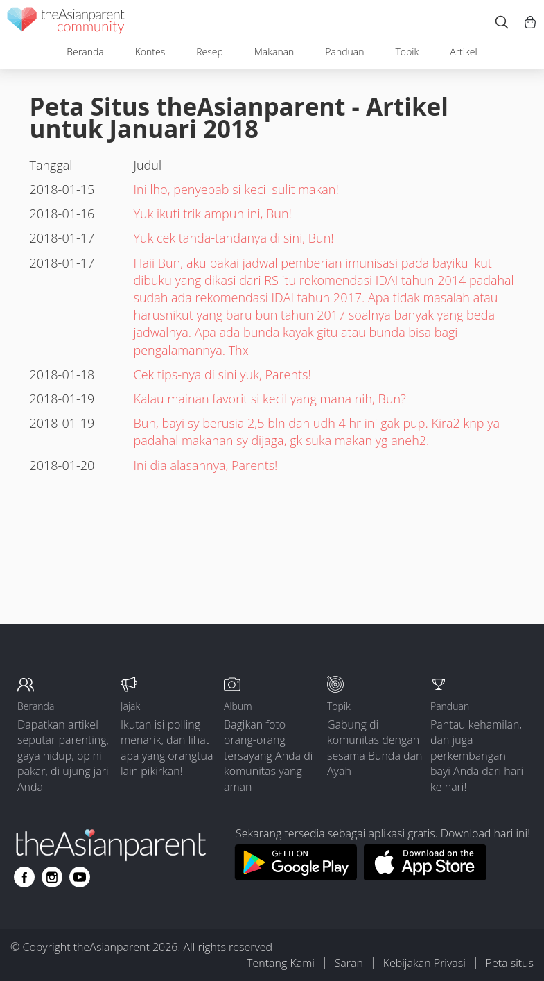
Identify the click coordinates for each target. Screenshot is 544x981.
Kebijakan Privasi (424, 963)
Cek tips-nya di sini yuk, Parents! (222, 374)
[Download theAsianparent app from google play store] (295, 876)
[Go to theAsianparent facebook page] (24, 877)
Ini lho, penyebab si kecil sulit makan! (236, 189)
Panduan (344, 51)
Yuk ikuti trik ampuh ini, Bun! (213, 213)
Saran (349, 963)
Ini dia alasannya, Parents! (206, 465)
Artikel (463, 51)
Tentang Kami (281, 963)
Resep (209, 51)
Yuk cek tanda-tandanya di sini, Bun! (234, 237)
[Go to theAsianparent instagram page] (52, 877)
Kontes (150, 51)
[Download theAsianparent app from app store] (425, 876)
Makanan (274, 51)
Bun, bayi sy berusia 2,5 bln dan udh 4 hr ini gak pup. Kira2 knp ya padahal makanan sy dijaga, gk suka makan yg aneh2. (317, 432)
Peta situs (510, 963)
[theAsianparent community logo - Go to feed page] (66, 22)
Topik (407, 51)
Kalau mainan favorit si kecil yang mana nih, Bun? (270, 398)
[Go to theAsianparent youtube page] (79, 877)
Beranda (85, 51)
